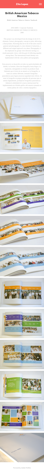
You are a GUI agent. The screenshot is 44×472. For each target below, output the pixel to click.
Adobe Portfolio (26, 468)
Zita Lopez (22, 4)
